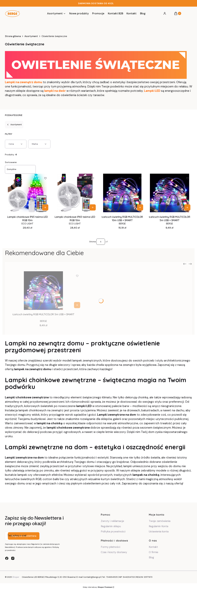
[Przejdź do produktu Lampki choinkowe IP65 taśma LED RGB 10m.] (74, 193)
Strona (92, 241)
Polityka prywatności (113, 531)
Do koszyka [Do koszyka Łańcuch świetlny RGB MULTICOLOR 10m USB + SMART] (140, 207)
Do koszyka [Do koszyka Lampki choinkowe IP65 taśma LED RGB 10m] (45, 207)
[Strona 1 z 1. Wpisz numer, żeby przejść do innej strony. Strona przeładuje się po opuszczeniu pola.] (100, 242)
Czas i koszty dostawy (114, 552)
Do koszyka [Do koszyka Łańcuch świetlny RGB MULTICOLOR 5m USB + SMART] (187, 207)
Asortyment (31, 36)
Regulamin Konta (158, 526)
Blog (151, 557)
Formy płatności (110, 547)
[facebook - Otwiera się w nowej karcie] (7, 558)
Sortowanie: (11, 162)
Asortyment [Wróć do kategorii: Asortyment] (14, 124)
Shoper (15, 577)
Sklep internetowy (97, 587)
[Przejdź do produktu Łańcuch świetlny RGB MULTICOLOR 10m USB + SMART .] (122, 193)
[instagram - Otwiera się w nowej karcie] (13, 558)
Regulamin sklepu (111, 526)
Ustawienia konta (159, 531)
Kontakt (153, 547)
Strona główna (13, 36)
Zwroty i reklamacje (112, 521)
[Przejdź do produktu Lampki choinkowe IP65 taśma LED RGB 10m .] (27, 193)
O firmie (153, 552)
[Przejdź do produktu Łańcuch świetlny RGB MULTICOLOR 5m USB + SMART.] (169, 193)
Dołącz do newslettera (23, 535)
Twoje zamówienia (159, 521)
